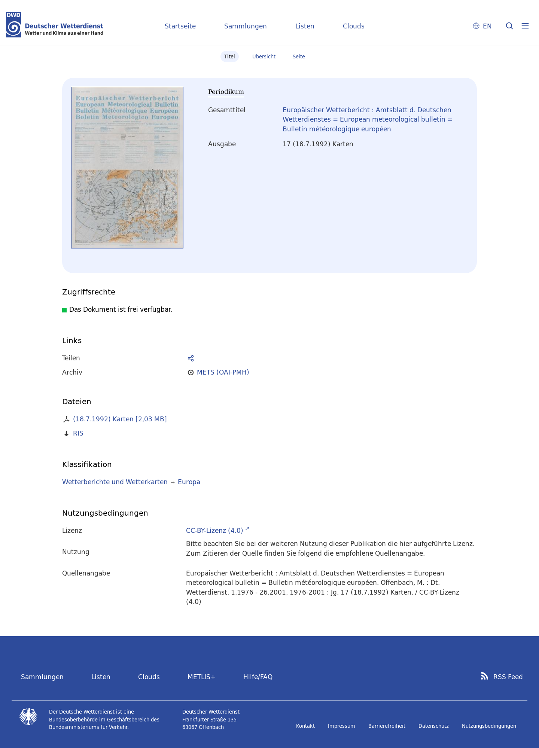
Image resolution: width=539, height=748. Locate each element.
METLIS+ (202, 676)
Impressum (341, 726)
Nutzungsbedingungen (489, 726)
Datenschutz (433, 726)
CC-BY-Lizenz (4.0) (214, 530)
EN (487, 26)
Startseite (180, 26)
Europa (189, 481)
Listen (304, 26)
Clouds (354, 26)
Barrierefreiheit (386, 726)
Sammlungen (245, 26)
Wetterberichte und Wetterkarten (115, 481)
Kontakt (305, 726)
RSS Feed (508, 677)
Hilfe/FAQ (257, 676)
